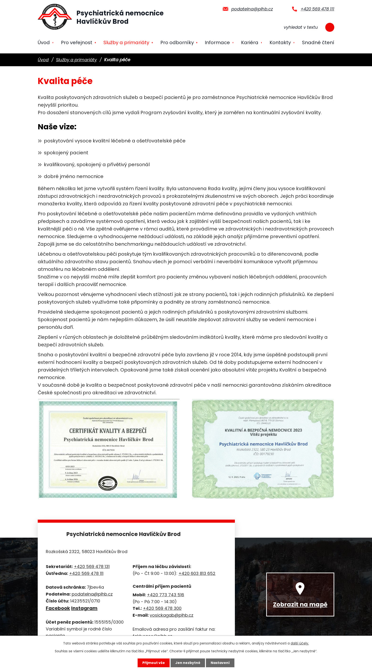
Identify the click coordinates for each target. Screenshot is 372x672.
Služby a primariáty (126, 42)
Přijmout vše (153, 662)
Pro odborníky (177, 42)
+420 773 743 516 (165, 595)
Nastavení (220, 662)
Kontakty (280, 42)
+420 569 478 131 (92, 566)
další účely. (300, 643)
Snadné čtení (318, 42)
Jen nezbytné (187, 662)
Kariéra (249, 42)
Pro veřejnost (76, 42)
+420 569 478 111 (317, 9)
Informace (217, 42)
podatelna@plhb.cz (252, 9)
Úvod (44, 42)
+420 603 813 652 (196, 573)
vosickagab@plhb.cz (171, 615)
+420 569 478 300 (162, 608)
